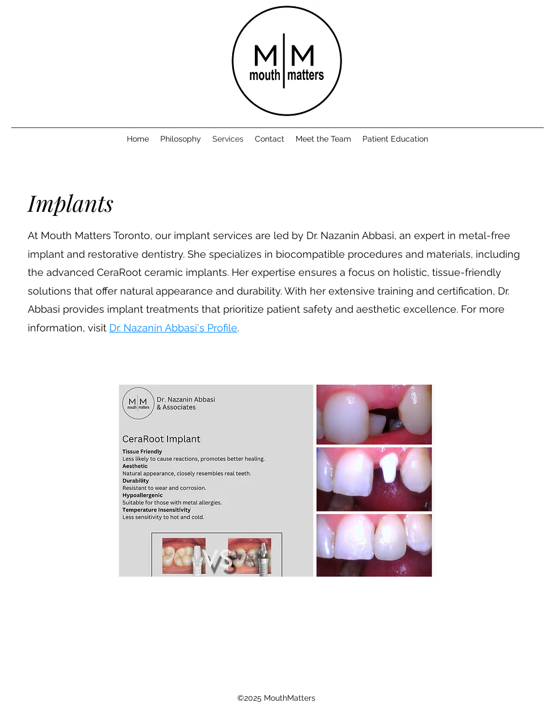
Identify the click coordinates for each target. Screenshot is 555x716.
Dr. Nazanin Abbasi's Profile (173, 328)
